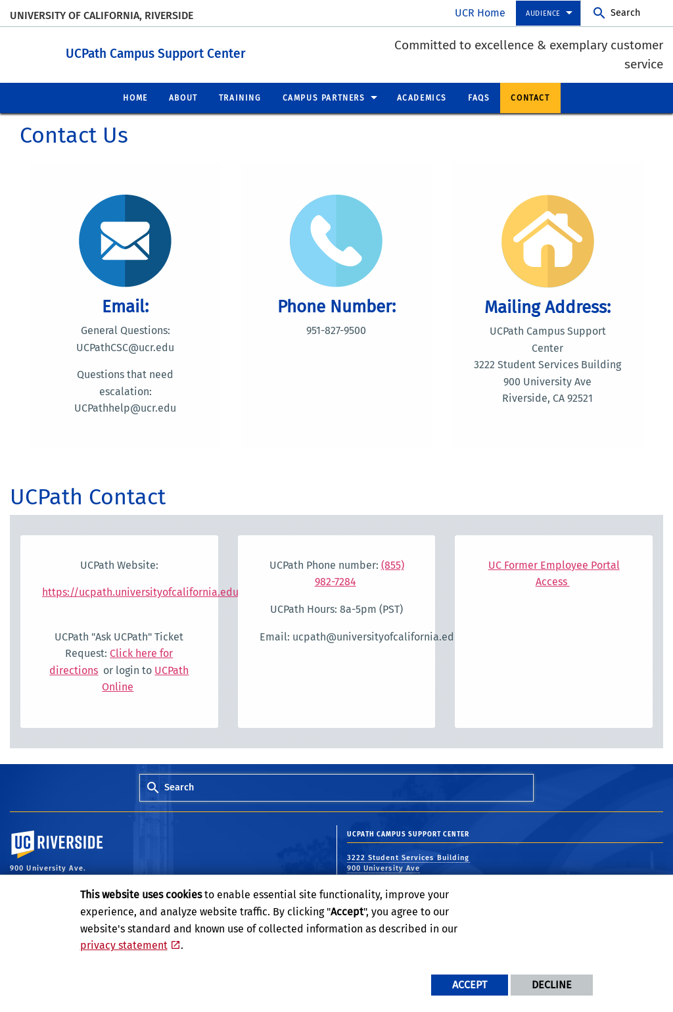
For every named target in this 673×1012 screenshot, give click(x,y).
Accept (469, 984)
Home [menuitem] (135, 97)
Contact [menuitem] (530, 97)
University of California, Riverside (101, 15)
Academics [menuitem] (422, 97)
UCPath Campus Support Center (228, 51)
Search (625, 12)
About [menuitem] (183, 97)
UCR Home (480, 13)
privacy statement (124, 945)
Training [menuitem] (240, 97)
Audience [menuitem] (543, 13)
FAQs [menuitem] (479, 97)
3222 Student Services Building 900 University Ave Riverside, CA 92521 (408, 868)
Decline (552, 984)
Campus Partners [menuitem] (324, 97)
